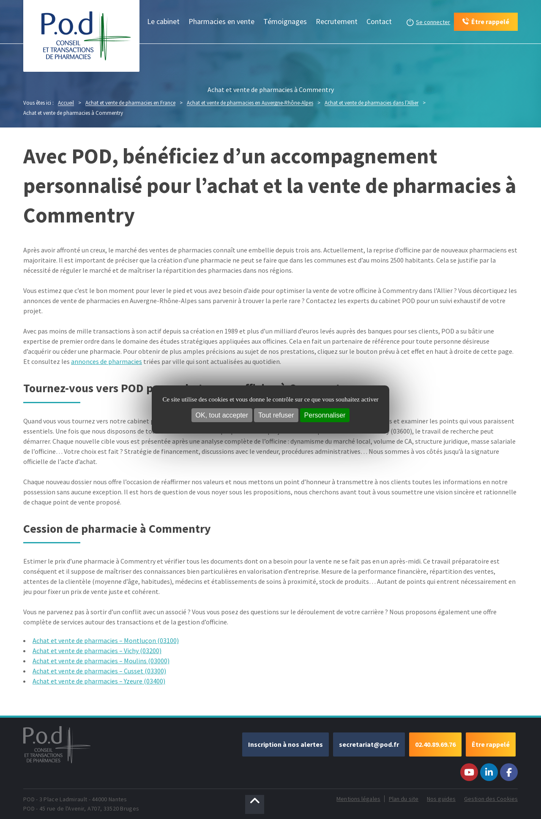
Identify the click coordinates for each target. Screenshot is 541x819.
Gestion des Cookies (491, 799)
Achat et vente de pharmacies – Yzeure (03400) (99, 681)
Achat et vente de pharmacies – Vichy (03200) (97, 650)
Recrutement (337, 21)
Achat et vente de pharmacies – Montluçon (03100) (106, 640)
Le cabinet (163, 21)
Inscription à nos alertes (285, 744)
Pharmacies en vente (221, 21)
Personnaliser (325, 415)
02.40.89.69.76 (435, 744)
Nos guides (441, 799)
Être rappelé (491, 744)
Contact (379, 21)
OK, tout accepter (222, 415)
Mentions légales (358, 799)
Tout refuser (276, 415)
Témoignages (285, 21)
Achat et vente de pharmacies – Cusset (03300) (99, 671)
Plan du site (403, 799)
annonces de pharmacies (106, 361)
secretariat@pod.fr (369, 744)
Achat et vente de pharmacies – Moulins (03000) (101, 660)
